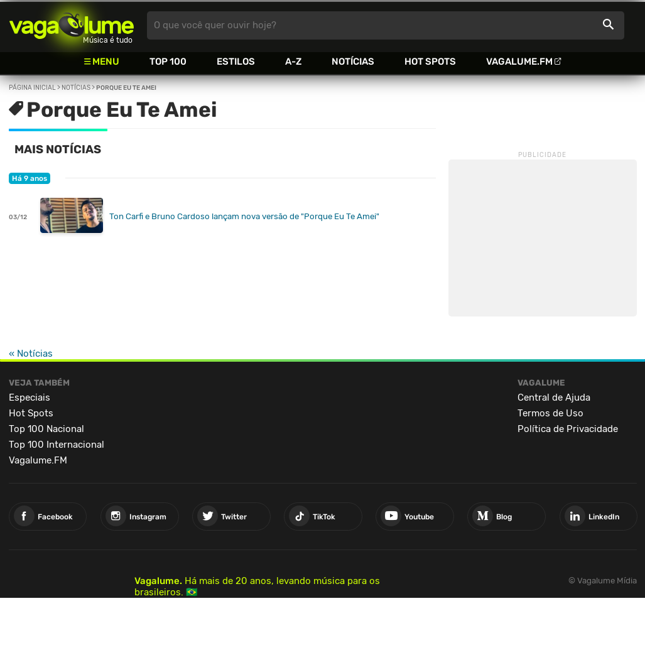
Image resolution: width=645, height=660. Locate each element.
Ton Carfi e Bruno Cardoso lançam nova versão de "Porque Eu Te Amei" (244, 216)
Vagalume (71, 25)
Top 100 (168, 61)
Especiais (29, 397)
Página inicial (32, 88)
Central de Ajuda (554, 397)
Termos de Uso (550, 413)
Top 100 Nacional (46, 429)
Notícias (353, 61)
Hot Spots (430, 61)
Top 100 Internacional (56, 444)
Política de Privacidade (568, 429)
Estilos (236, 61)
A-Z (293, 61)
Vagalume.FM (519, 61)
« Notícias (31, 353)
